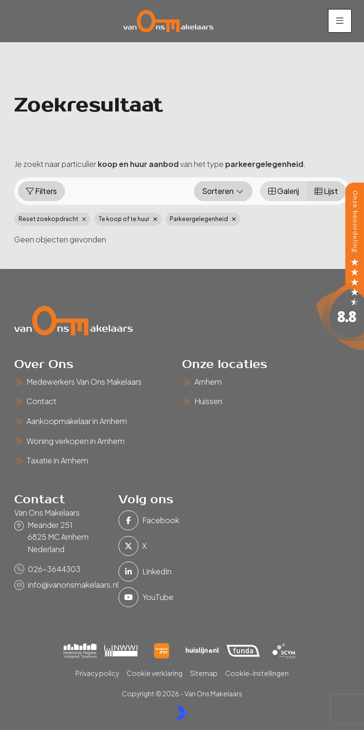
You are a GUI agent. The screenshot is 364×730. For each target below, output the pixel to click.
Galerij (283, 191)
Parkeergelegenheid (203, 219)
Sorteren (223, 191)
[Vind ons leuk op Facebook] (132, 521)
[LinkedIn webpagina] (132, 572)
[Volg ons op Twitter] (132, 546)
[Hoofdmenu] (339, 21)
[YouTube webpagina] (132, 598)
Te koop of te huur (128, 219)
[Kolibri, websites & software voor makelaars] (182, 712)
